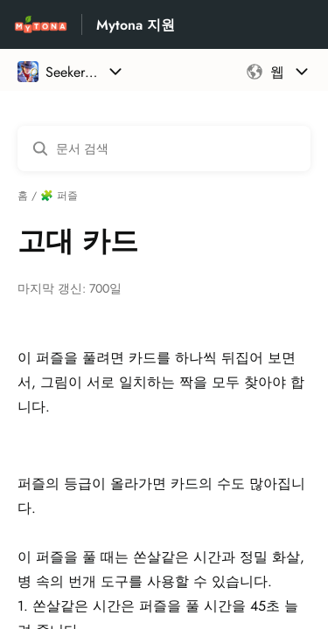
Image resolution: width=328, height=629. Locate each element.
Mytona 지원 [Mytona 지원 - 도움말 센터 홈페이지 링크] (135, 25)
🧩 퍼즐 (59, 196)
